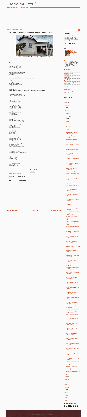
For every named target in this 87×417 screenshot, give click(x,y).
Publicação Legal (67, 89)
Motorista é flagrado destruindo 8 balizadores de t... (71, 169)
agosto (67, 118)
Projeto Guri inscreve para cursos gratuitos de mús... (71, 156)
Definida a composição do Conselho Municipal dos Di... (72, 164)
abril (67, 124)
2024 (66, 102)
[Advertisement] (43, 18)
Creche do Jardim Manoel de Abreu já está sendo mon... (72, 300)
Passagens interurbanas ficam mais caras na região (72, 244)
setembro (67, 116)
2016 (66, 377)
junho (67, 121)
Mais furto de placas (69, 307)
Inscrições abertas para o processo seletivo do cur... (71, 219)
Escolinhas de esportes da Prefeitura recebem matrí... (72, 295)
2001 (66, 397)
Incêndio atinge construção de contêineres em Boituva (71, 147)
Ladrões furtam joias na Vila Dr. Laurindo (72, 314)
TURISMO (65, 92)
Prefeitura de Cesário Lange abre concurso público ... (71, 329)
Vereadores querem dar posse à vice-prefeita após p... (72, 316)
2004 (66, 392)
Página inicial (35, 210)
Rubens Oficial (15, 171)
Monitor (65, 86)
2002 (66, 395)
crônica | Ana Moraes (69, 265)
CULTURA (65, 77)
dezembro (68, 111)
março (67, 126)
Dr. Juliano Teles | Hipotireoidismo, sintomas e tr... (71, 190)
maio (67, 123)
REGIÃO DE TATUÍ (67, 91)
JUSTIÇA (65, 85)
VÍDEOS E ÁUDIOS (67, 94)
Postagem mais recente (12, 210)
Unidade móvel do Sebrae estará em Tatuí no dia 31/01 (72, 357)
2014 (66, 381)
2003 (66, 394)
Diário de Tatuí (21, 4)
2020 (66, 108)
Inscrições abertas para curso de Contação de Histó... (71, 140)
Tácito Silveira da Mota (69, 60)
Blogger (53, 414)
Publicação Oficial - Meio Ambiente (71, 35)
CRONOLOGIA (66, 76)
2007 (66, 390)
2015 (66, 379)
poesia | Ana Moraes (69, 183)
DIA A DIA (65, 79)
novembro (68, 113)
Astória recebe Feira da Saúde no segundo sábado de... (71, 133)
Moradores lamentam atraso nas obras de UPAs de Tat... (72, 181)
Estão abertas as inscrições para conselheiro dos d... (71, 367)
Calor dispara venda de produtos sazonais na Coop (71, 217)
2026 (66, 99)
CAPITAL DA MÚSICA (67, 73)
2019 (66, 110)
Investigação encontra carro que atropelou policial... (71, 229)
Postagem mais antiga (56, 210)
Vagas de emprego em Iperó (70, 135)
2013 (66, 382)
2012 (66, 384)
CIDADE (65, 74)
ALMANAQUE (66, 71)
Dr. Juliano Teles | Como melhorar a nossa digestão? (72, 336)
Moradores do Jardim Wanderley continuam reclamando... (71, 334)
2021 (66, 107)
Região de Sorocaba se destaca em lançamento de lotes (72, 207)
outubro (67, 115)
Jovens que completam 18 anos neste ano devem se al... (72, 364)
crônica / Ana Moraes (69, 187)
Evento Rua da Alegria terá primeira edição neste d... (72, 331)
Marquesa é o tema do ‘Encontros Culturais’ (73, 52)
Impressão (67, 61)
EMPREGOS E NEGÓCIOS (17, 173)
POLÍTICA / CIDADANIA (68, 88)
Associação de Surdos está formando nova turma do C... (72, 321)
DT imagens (66, 80)
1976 (66, 400)
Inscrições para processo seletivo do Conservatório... (72, 251)
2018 (66, 374)
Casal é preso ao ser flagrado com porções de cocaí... (71, 242)
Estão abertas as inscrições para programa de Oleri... (71, 214)
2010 (66, 387)
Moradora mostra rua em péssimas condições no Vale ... (71, 324)
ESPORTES (66, 83)
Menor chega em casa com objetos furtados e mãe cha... (71, 312)
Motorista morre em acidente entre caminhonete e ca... (71, 346)
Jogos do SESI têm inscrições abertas (72, 149)
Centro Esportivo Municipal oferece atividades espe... (71, 293)
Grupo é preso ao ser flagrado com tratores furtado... (71, 204)
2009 (66, 389)
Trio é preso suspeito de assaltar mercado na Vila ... (71, 278)
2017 (66, 376)
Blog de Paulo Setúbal (69, 50)
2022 (66, 105)
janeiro (67, 129)
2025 (66, 100)
